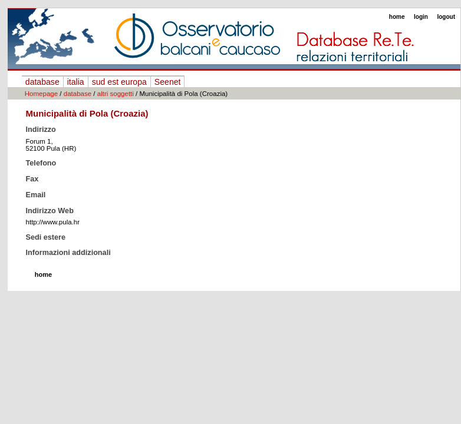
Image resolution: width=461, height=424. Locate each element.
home (397, 17)
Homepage (41, 93)
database (42, 82)
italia (75, 82)
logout (446, 17)
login (421, 17)
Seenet (167, 82)
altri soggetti (115, 93)
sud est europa (119, 82)
